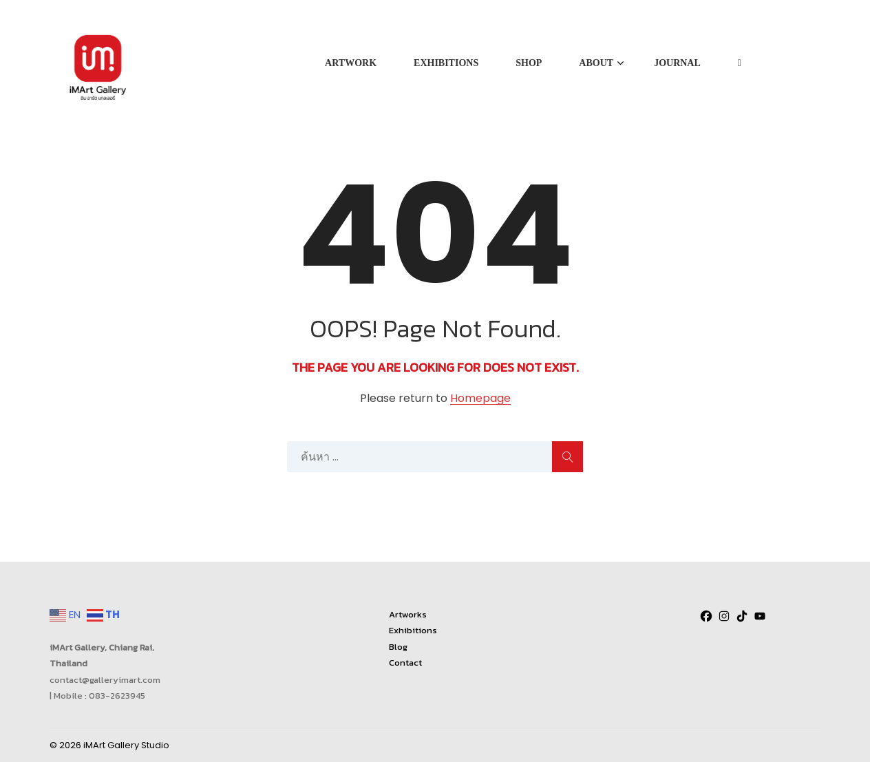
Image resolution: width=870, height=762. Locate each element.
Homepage (480, 399)
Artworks (408, 614)
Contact (405, 662)
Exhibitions (413, 630)
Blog (398, 646)
